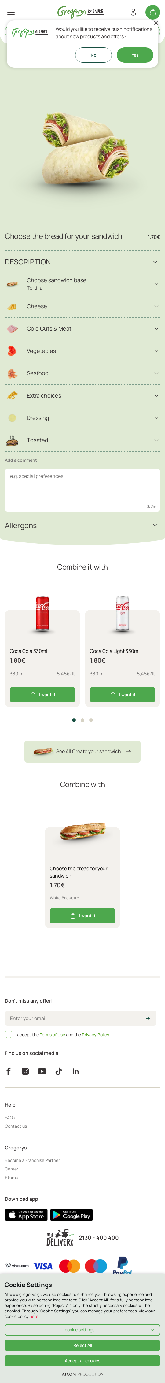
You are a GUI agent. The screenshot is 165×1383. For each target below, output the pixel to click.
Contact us (16, 1126)
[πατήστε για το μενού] (11, 12)
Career (11, 1169)
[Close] (155, 23)
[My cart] (152, 12)
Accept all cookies (82, 1360)
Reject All (82, 1345)
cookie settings (79, 1330)
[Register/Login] (133, 12)
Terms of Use (52, 1034)
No (94, 55)
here (34, 1316)
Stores (11, 1177)
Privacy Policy (95, 1034)
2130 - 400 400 (99, 1237)
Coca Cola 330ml (28, 651)
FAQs (10, 1117)
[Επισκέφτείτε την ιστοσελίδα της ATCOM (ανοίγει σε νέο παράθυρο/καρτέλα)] (82, 1373)
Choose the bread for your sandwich (79, 872)
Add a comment (21, 460)
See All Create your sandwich (82, 752)
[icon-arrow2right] (148, 1019)
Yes (135, 55)
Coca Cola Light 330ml (115, 651)
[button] (74, 720)
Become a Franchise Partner (32, 1160)
